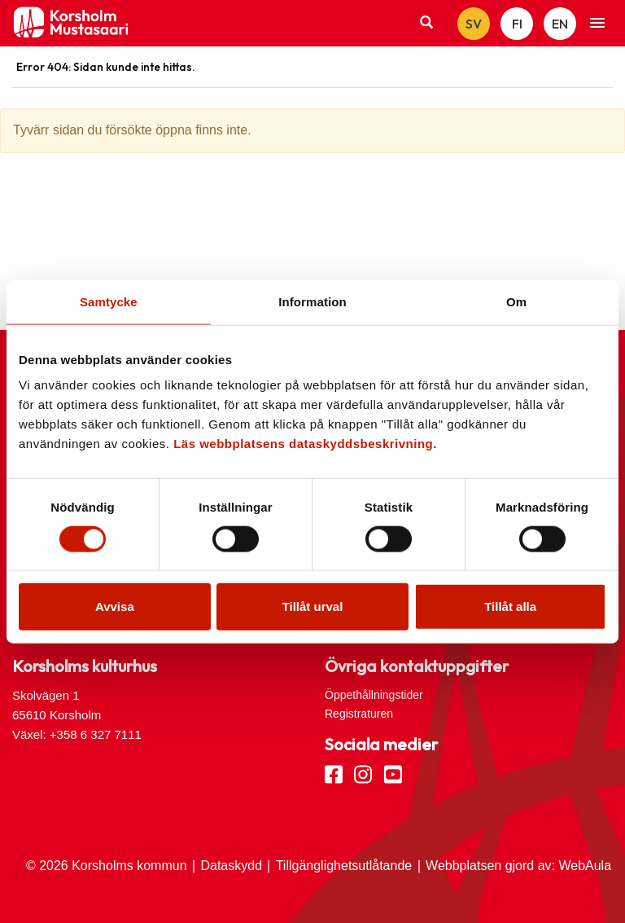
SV (473, 23)
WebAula (584, 865)
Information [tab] (312, 301)
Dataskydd (231, 865)
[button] (597, 23)
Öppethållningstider (374, 694)
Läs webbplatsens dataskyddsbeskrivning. (305, 444)
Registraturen (359, 713)
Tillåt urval (312, 606)
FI (517, 23)
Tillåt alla (510, 606)
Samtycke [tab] (109, 301)
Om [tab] (516, 301)
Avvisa (114, 606)
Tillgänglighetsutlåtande (344, 865)
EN (560, 23)
